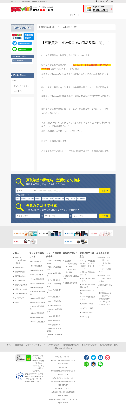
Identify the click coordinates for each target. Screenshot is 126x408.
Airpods (31, 199)
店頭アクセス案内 (20, 285)
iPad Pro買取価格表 (54, 301)
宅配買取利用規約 (89, 345)
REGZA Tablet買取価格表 (54, 262)
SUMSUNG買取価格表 (37, 292)
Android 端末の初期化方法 (87, 298)
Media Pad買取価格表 (54, 291)
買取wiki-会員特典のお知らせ (87, 273)
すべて (15, 81)
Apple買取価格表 (36, 270)
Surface (45, 199)
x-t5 (51, 199)
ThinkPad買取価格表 (54, 274)
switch (23, 199)
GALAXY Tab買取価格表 (54, 310)
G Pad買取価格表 (53, 280)
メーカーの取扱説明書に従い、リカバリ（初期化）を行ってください (87, 264)
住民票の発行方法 (70, 283)
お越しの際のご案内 (105, 279)
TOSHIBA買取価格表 (37, 307)
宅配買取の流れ (19, 276)
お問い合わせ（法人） (63, 348)
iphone (38, 199)
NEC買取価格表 (36, 266)
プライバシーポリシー (35, 345)
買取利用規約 (54, 345)
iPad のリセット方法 (87, 292)
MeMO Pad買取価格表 (54, 336)
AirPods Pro (59, 199)
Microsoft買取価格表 (37, 302)
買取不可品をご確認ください (87, 279)
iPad (18, 199)
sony (67, 199)
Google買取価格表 (37, 279)
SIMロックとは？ (87, 312)
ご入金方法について (105, 264)
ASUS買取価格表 (36, 274)
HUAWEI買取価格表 (37, 322)
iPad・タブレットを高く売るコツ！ (105, 304)
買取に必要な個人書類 (71, 264)
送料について (105, 260)
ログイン (111, 1)
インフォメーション (21, 86)
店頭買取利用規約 (71, 345)
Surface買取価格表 (54, 305)
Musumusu (81, 199)
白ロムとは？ (85, 317)
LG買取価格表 (35, 261)
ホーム (9, 345)
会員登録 (100, 1)
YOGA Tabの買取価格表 (54, 285)
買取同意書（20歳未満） (71, 277)
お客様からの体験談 (21, 261)
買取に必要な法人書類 (71, 270)
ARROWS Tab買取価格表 (54, 330)
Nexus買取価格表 (53, 316)
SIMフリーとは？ (87, 308)
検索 (105, 190)
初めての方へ (18, 267)
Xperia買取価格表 (53, 297)
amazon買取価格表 (37, 283)
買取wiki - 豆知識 (86, 304)
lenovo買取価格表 (36, 317)
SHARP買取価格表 (37, 313)
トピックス (17, 91)
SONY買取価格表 (36, 288)
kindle (73, 199)
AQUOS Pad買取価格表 (54, 268)
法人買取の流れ (19, 280)
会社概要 (19, 345)
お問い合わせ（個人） (110, 345)
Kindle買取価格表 (53, 320)
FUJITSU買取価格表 (37, 298)
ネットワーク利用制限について (87, 286)
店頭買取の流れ (19, 272)
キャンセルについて (105, 270)
